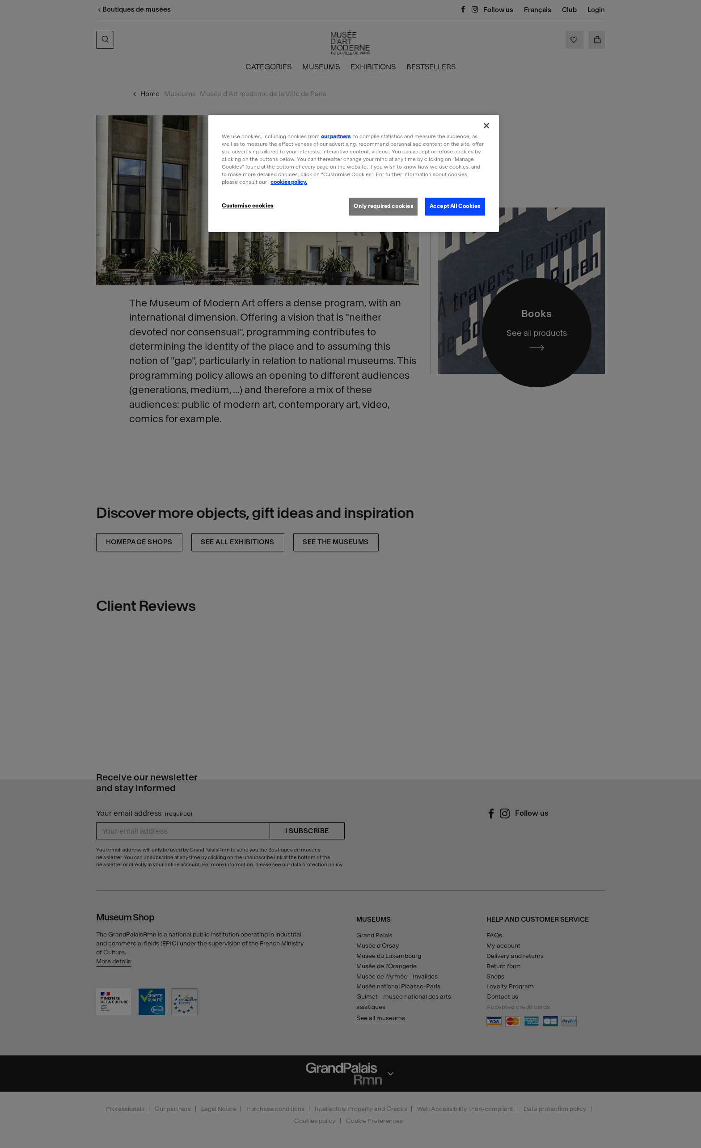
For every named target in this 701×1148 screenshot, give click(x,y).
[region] (353, 173)
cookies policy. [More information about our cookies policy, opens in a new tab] (288, 182)
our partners (335, 136)
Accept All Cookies (455, 206)
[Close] (486, 126)
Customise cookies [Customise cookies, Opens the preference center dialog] (248, 205)
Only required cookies (383, 206)
